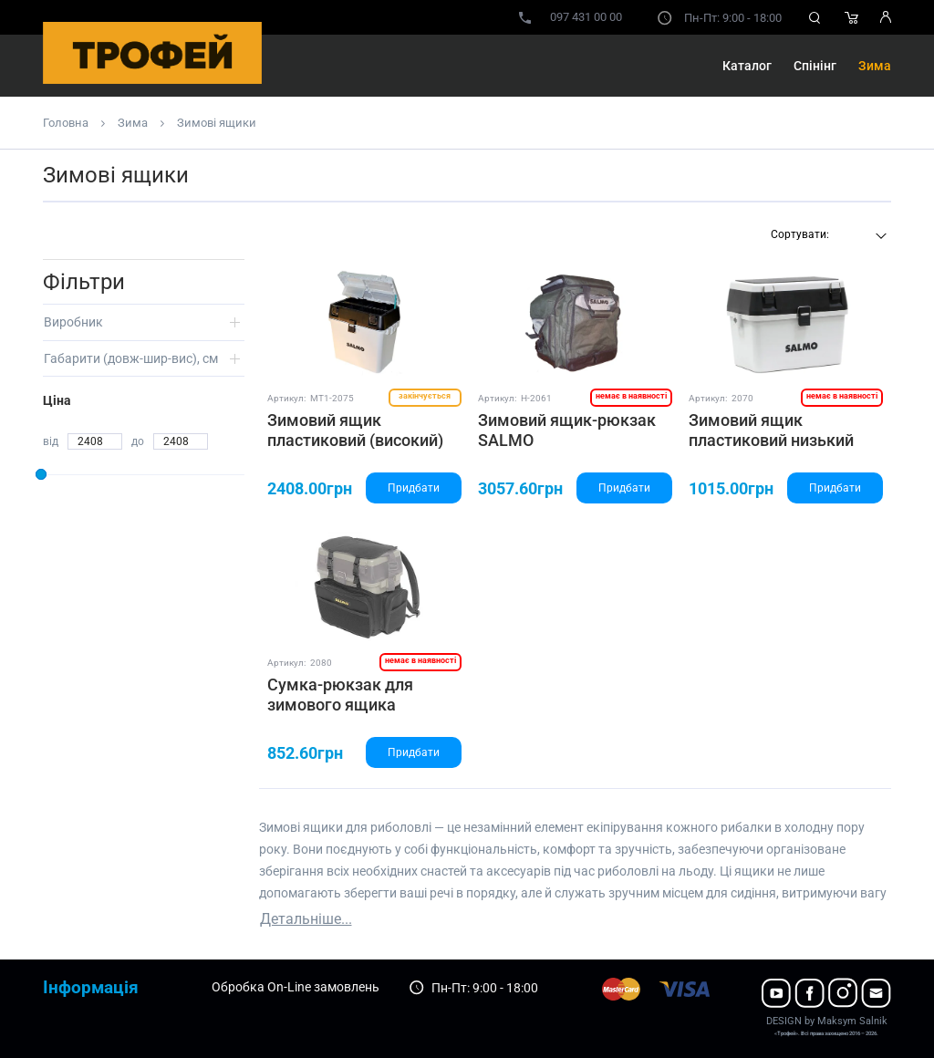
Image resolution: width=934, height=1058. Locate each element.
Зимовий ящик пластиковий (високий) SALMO (355, 439)
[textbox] (826, 234)
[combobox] (826, 236)
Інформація (91, 987)
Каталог (747, 65)
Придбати (414, 488)
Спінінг (815, 65)
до (137, 441)
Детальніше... (306, 919)
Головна (65, 123)
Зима (874, 65)
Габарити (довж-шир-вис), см (131, 358)
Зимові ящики (216, 123)
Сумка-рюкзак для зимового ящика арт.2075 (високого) (343, 704)
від (50, 441)
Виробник (73, 322)
